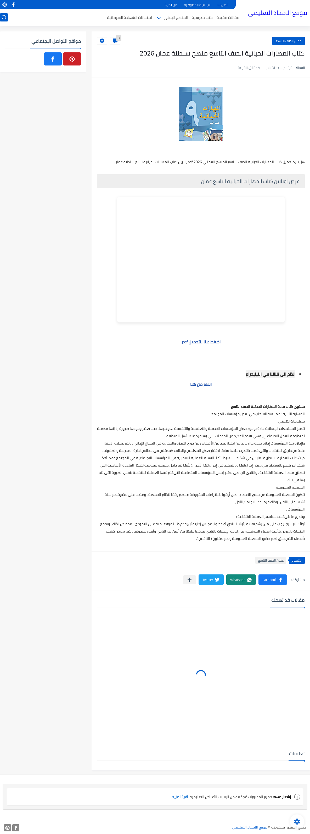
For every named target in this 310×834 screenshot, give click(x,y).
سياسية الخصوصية (197, 5)
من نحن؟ (171, 5)
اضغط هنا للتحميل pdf (201, 342)
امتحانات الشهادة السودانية (129, 17)
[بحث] (4, 17)
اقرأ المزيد (180, 796)
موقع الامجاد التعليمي (277, 13)
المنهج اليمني (176, 17)
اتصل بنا (222, 5)
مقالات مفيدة (228, 17)
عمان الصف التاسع (288, 41)
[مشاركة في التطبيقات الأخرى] (189, 579)
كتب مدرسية (202, 17)
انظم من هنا (201, 384)
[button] (272, 579)
